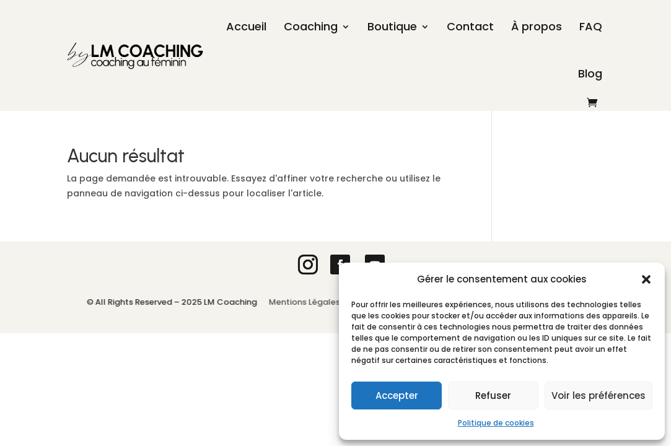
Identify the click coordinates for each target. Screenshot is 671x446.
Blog (590, 73)
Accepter (396, 395)
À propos (536, 26)
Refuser (493, 395)
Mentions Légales (307, 302)
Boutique (392, 26)
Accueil (246, 26)
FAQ (590, 26)
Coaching (311, 26)
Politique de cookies (496, 423)
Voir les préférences (598, 395)
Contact (470, 26)
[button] (646, 279)
